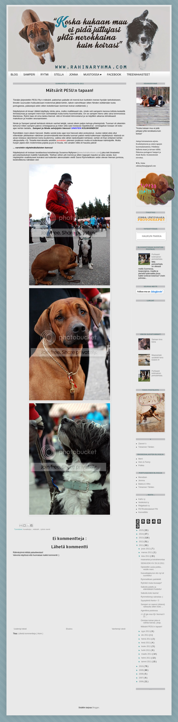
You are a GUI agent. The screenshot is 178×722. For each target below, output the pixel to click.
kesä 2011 (146, 643)
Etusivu (69, 629)
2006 (141, 681)
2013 (141, 538)
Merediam (142, 477)
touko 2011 (146, 646)
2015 (141, 530)
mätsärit (36, 529)
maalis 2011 (146, 654)
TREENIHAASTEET (138, 74)
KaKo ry (141, 499)
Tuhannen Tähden (146, 447)
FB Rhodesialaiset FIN (148, 509)
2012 (141, 541)
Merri (140, 459)
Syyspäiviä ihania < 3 (150, 600)
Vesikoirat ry (143, 502)
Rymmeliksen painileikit (151, 579)
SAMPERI (29, 74)
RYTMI (44, 74)
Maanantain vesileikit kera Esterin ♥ (157, 357)
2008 (141, 674)
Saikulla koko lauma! (150, 593)
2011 (141, 545)
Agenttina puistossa (149, 610)
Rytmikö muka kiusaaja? (151, 583)
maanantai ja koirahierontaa (153, 559)
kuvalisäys (27, 529)
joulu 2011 (146, 549)
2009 (141, 670)
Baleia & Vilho (144, 484)
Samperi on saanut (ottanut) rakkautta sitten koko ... (153, 605)
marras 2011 (147, 552)
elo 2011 (145, 635)
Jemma (141, 480)
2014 (141, 534)
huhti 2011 (146, 650)
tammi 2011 (146, 661)
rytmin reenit (45, 529)
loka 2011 (145, 556)
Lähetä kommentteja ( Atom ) (30, 633)
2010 (141, 666)
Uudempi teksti (20, 629)
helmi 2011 (146, 658)
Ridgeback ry (144, 505)
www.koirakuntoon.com (89, 152)
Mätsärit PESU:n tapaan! (151, 626)
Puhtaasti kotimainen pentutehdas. (157, 256)
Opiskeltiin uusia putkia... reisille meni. (151, 568)
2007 (141, 678)
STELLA (59, 74)
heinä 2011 (146, 639)
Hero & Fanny (144, 462)
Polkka (141, 465)
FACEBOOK (114, 74)
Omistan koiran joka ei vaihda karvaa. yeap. (151, 621)
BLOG (14, 74)
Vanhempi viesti (118, 629)
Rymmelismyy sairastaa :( (152, 597)
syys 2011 (145, 631)
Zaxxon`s (142, 443)
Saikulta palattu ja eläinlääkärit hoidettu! (151, 588)
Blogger (95, 707)
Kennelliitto (143, 512)
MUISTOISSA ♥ (92, 74)
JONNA (73, 74)
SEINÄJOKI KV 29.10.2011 (152, 563)
